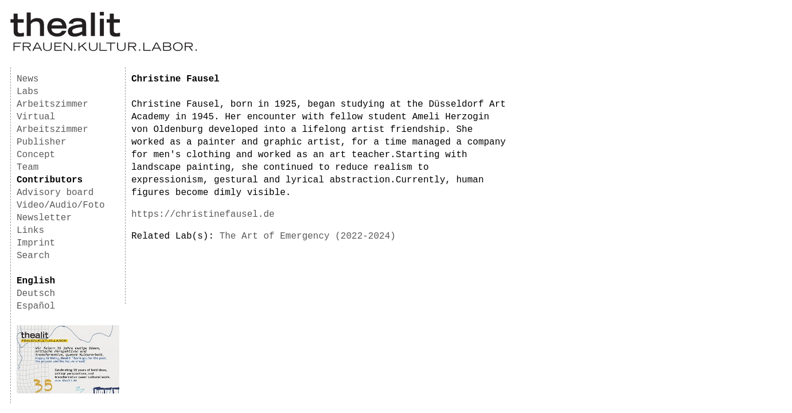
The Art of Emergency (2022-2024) (308, 236)
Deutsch (36, 294)
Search (33, 256)
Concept (36, 155)
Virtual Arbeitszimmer (52, 123)
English (36, 281)
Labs (27, 92)
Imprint (36, 243)
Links (30, 230)
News (27, 79)
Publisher (41, 142)
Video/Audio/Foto (61, 205)
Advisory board (55, 193)
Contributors (50, 180)
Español (36, 306)
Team (27, 167)
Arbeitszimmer (52, 104)
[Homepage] (103, 49)
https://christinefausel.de (203, 214)
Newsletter (44, 218)
